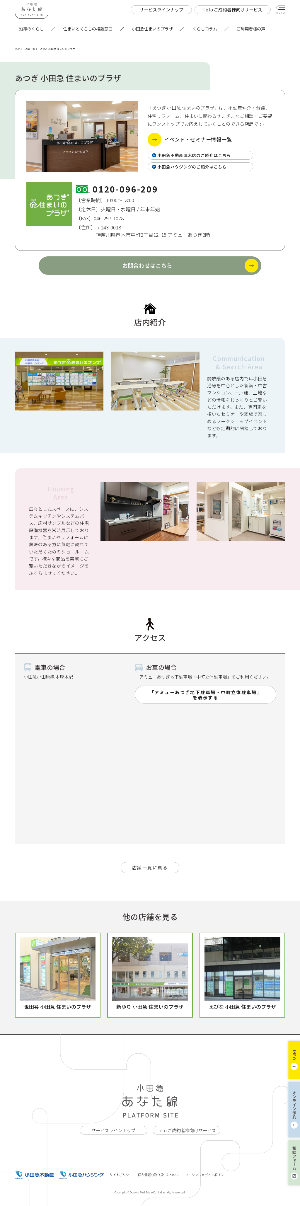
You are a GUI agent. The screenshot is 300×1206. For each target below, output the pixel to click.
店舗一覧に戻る (150, 867)
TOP (18, 48)
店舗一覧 (31, 48)
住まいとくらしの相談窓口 (87, 28)
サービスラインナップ (113, 1130)
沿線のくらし (31, 28)
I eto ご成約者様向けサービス (186, 1130)
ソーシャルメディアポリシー (206, 1174)
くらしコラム (204, 28)
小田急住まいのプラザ (152, 28)
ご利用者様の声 (250, 28)
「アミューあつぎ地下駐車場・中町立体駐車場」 (205, 695)
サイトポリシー (121, 1174)
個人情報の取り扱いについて (159, 1174)
